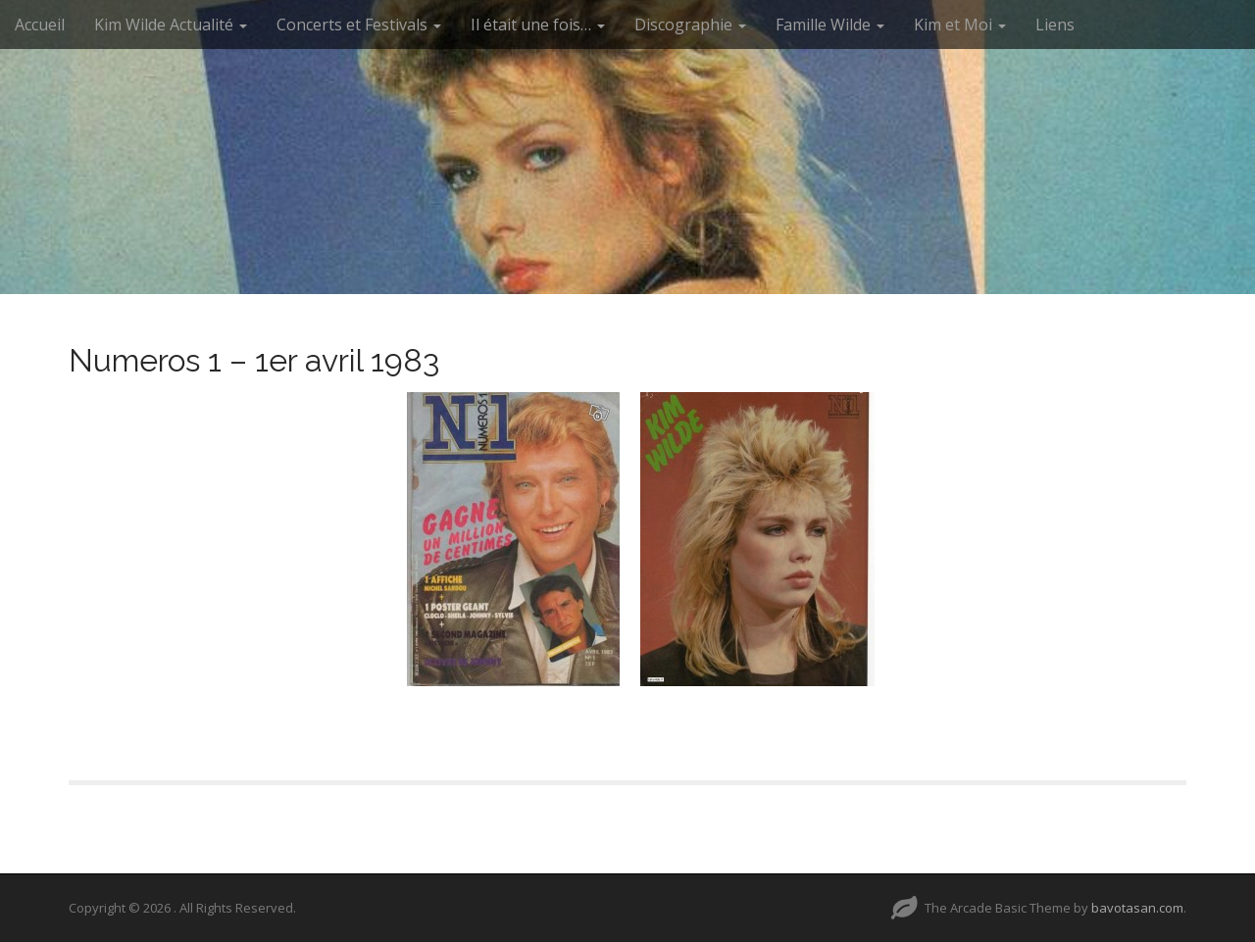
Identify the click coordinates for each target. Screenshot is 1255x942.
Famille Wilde (830, 24)
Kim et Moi (960, 24)
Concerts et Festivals (358, 24)
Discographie (690, 24)
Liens (1055, 24)
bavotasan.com (1137, 908)
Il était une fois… (538, 24)
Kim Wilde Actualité (170, 24)
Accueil (40, 24)
